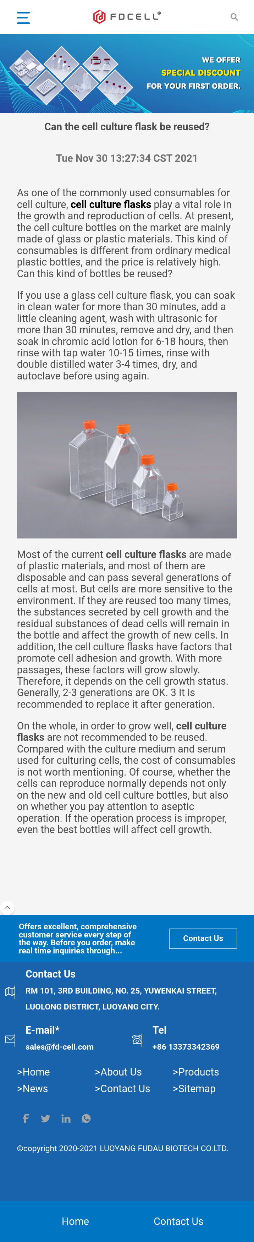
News (35, 1089)
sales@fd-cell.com (60, 1047)
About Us (121, 1072)
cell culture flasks (111, 204)
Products (198, 1072)
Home (36, 1072)
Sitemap (197, 1089)
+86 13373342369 (186, 1047)
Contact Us (203, 938)
